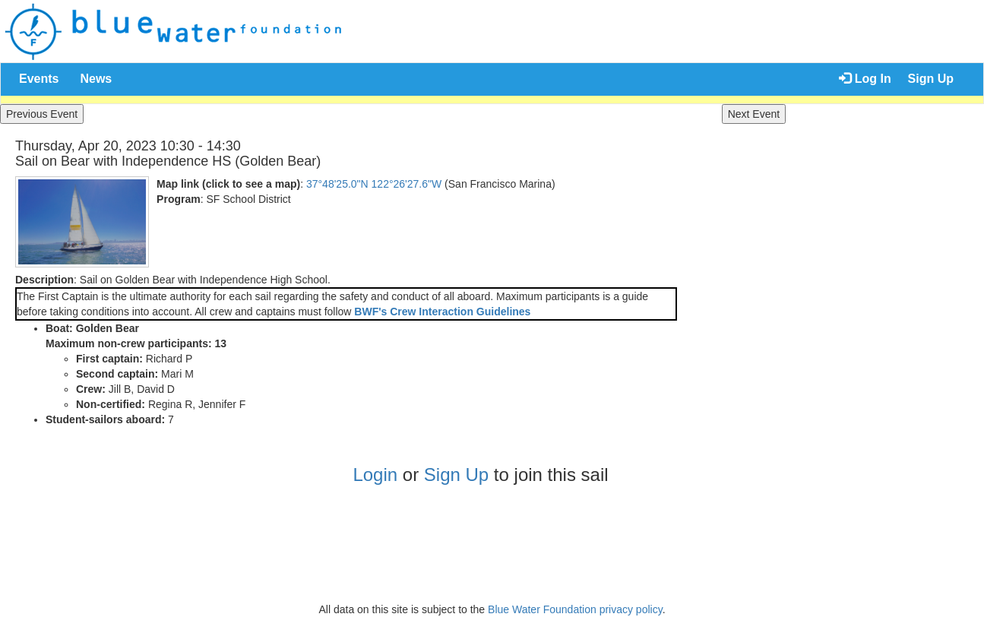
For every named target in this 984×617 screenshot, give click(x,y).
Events (39, 78)
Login (375, 474)
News (96, 78)
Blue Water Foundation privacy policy (575, 609)
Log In (865, 78)
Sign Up (931, 78)
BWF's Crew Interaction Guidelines (442, 311)
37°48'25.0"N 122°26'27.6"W (373, 184)
